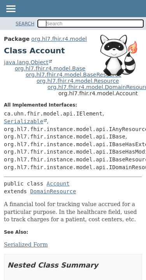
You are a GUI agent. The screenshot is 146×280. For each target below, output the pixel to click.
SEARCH (25, 23)
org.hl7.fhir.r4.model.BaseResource (73, 75)
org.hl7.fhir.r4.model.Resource (78, 81)
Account (58, 183)
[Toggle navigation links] (10, 9)
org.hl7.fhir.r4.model (59, 39)
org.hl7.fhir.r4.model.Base (50, 68)
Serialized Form (26, 245)
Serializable (23, 121)
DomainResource (53, 191)
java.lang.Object (26, 62)
